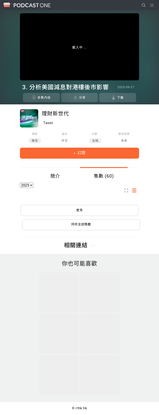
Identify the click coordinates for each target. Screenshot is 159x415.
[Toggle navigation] (152, 5)
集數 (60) (104, 176)
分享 (82, 97)
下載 (120, 97)
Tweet (48, 123)
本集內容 (44, 97)
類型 (35, 134)
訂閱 (81, 153)
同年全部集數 (81, 224)
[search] (143, 5)
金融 (95, 140)
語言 (65, 134)
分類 (94, 134)
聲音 (35, 140)
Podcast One (32, 5)
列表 (135, 190)
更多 (79, 210)
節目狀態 (124, 134)
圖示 (127, 190)
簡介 (55, 176)
